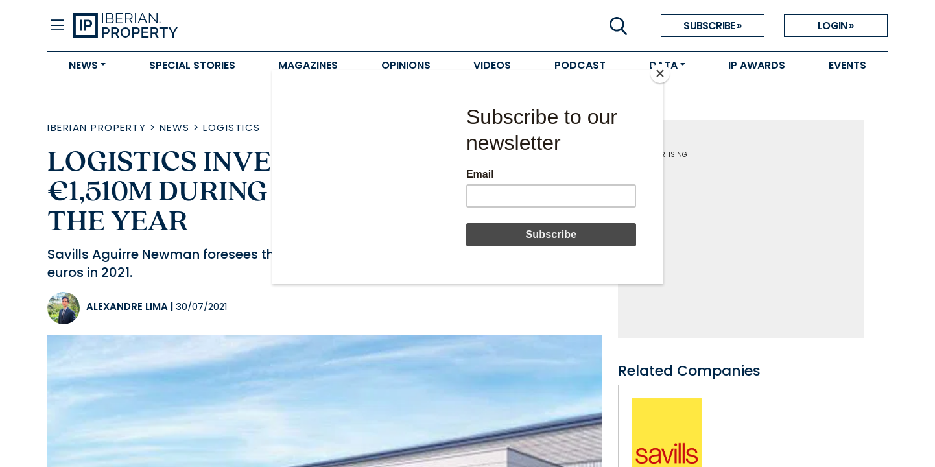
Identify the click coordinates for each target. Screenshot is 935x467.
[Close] (660, 73)
